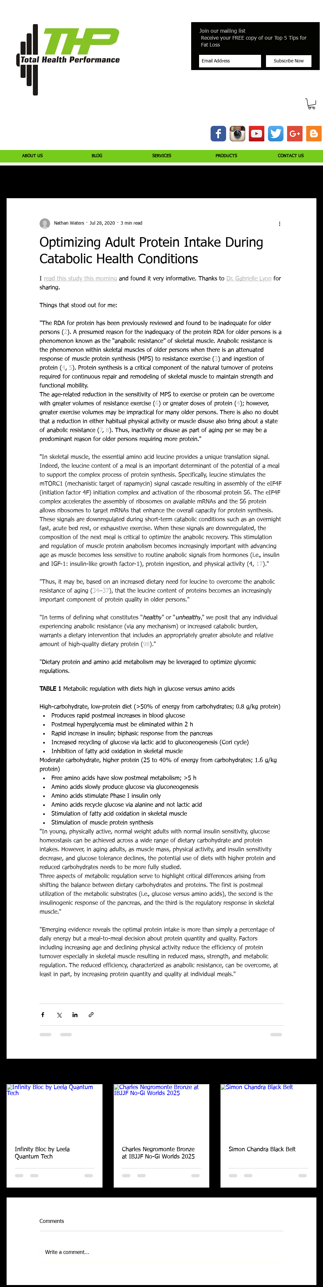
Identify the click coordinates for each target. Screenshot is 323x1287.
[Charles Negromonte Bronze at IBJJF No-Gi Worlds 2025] (161, 1111)
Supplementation (139, 178)
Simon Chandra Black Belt (262, 1150)
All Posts (15, 178)
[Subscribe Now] (288, 61)
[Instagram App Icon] (237, 133)
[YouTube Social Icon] (256, 133)
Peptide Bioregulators (244, 178)
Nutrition (100, 178)
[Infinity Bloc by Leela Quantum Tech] (54, 1111)
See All (309, 1072)
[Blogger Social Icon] (314, 133)
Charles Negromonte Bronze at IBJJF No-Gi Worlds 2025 (158, 1153)
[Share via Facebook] (43, 1014)
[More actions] (279, 224)
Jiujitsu (203, 178)
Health (176, 178)
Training (70, 178)
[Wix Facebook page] (218, 133)
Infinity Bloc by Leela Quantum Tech (42, 1153)
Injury (43, 178)
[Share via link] (91, 1014)
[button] (311, 103)
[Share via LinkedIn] (75, 1014)
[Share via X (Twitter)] (59, 1014)
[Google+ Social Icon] (295, 133)
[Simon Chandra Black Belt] (268, 1111)
